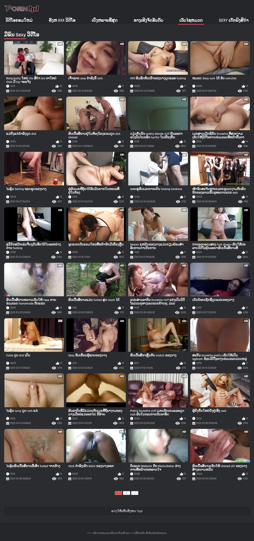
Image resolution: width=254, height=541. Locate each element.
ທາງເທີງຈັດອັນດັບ (148, 20)
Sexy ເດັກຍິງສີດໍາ (233, 20)
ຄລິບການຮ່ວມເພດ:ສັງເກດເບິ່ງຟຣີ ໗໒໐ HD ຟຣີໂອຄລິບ (119, 533)
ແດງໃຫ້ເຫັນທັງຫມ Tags (127, 511)
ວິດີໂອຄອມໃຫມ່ (19, 20)
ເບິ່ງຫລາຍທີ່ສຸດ (104, 20)
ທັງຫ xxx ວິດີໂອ (62, 20)
